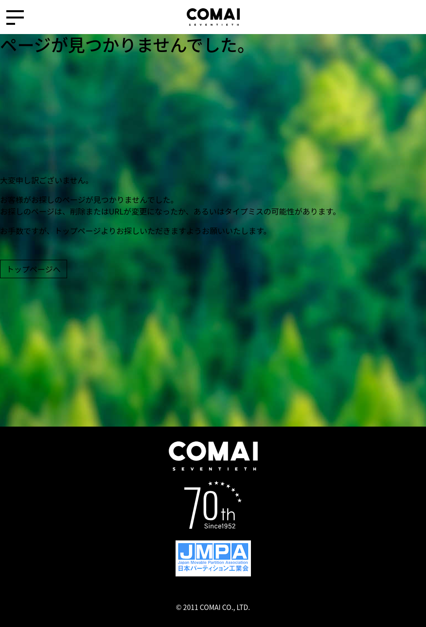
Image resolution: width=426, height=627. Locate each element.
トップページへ (33, 269)
